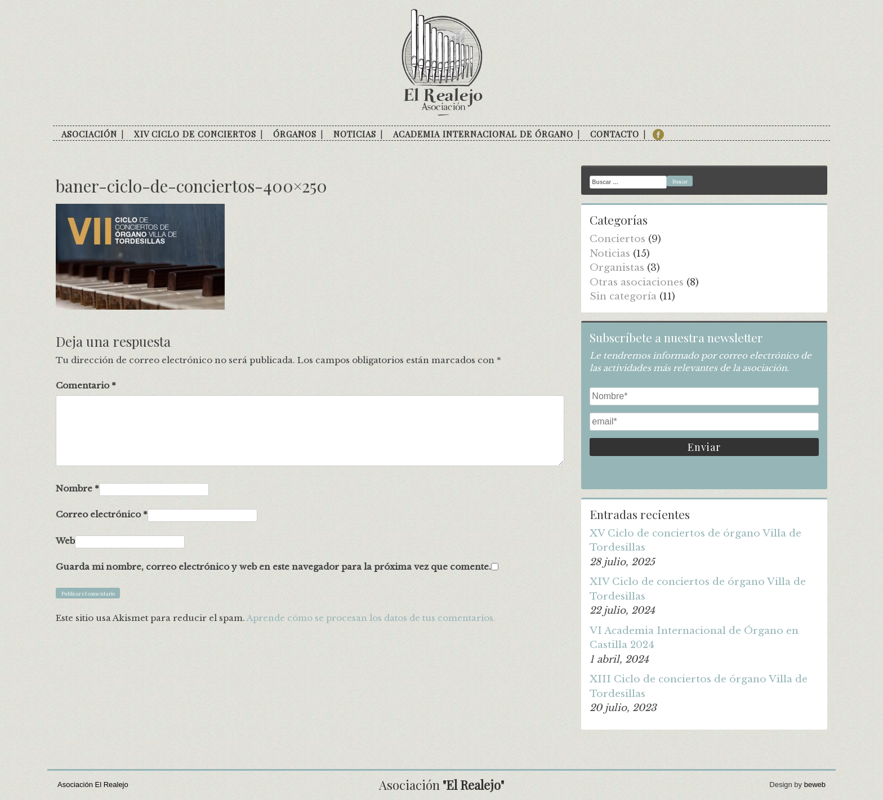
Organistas (617, 268)
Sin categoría (623, 296)
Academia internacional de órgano (483, 134)
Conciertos (617, 239)
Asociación (89, 134)
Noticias (354, 134)
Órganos (294, 134)
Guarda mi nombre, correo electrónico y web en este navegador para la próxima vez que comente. (273, 566)
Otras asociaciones (637, 282)
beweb (815, 784)
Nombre (77, 488)
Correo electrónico (102, 514)
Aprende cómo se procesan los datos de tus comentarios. (371, 618)
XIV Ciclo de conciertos (195, 134)
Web (65, 540)
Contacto (614, 134)
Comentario (86, 385)
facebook (658, 134)
